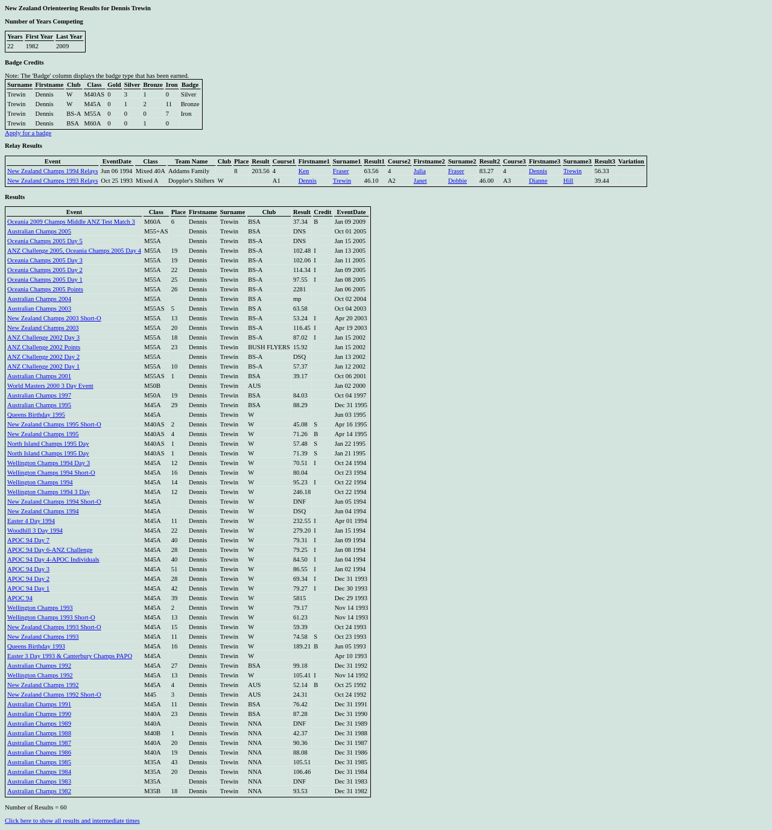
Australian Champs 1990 (39, 714)
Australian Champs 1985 (39, 762)
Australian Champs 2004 (39, 299)
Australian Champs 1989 (39, 723)
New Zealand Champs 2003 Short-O (54, 318)
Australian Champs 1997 (39, 395)
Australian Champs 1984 (39, 771)
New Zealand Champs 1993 (43, 636)
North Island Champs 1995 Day (48, 443)
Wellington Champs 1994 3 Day (48, 492)
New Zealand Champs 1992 (43, 685)
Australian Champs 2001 (39, 376)
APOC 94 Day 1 (28, 588)
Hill (568, 180)
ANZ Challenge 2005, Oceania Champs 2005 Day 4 (74, 250)
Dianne (538, 180)
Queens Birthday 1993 (36, 646)
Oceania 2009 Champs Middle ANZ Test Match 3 (71, 221)
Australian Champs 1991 (39, 704)
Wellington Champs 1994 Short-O (51, 472)
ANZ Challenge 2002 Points (43, 347)
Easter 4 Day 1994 (31, 521)
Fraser (341, 171)
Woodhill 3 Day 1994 (35, 530)
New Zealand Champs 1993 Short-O (54, 627)
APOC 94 (20, 598)
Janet (420, 180)
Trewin (572, 171)
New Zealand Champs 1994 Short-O (54, 501)
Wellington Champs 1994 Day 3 (48, 463)
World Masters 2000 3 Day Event (50, 385)
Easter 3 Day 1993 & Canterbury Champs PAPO (69, 656)
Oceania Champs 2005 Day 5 (45, 241)
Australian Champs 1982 (39, 791)
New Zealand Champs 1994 (43, 511)
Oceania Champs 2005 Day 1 (45, 279)
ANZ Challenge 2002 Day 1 (43, 366)
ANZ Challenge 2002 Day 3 (43, 337)
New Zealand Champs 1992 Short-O (54, 694)
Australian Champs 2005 (39, 231)
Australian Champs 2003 (39, 308)
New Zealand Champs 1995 (43, 434)
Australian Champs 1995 (39, 405)
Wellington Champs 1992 (40, 675)
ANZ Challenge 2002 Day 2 (43, 356)
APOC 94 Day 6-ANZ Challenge (49, 549)
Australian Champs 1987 (39, 743)
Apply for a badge (28, 133)
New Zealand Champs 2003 (43, 328)
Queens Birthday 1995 (36, 414)
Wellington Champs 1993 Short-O (51, 617)
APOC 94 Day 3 (28, 569)
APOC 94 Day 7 (28, 540)
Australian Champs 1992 (39, 665)
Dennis (538, 171)
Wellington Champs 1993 (40, 607)
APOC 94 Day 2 (28, 578)
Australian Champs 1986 (39, 752)
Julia (420, 171)
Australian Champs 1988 (39, 733)
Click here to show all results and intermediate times (72, 820)
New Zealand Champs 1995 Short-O (54, 424)
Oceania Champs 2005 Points (45, 289)
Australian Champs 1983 (39, 781)
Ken (304, 171)
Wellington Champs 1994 (40, 482)
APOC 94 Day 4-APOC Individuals (53, 559)
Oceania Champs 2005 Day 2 (45, 270)
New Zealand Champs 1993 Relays (52, 180)
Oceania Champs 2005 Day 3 (45, 260)
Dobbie (457, 180)
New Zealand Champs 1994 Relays (52, 171)
